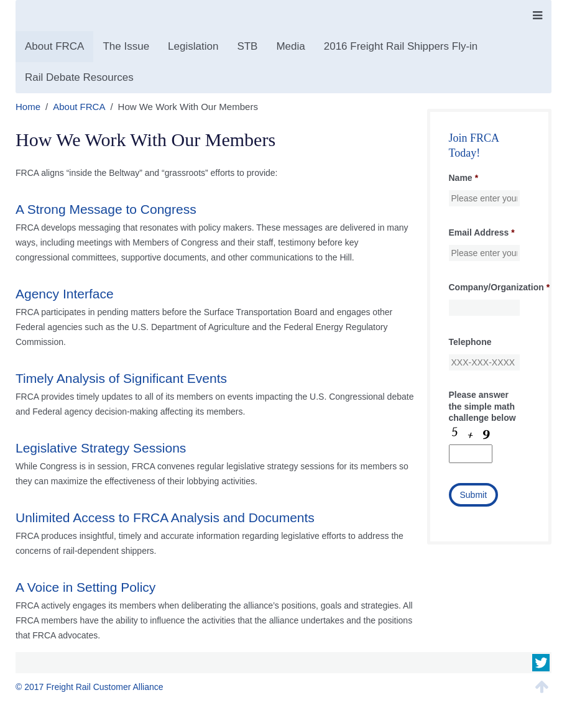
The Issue (126, 46)
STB (247, 46)
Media (290, 46)
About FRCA (54, 46)
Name (464, 178)
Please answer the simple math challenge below (482, 406)
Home (28, 106)
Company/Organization (499, 287)
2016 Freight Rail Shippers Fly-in (401, 46)
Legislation (193, 46)
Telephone (470, 342)
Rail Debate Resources (79, 77)
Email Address (482, 232)
